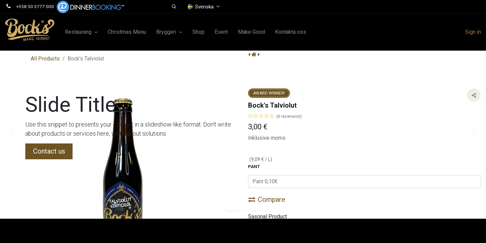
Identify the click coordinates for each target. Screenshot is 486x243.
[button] (174, 7)
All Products (45, 58)
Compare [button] (266, 199)
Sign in (473, 32)
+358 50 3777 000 (35, 6)
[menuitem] (127, 32)
